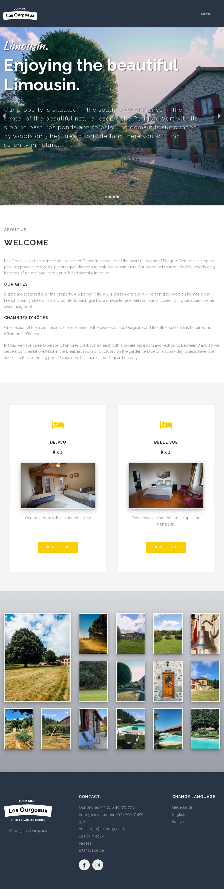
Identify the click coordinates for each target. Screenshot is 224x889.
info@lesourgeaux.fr (108, 829)
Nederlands (182, 807)
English (178, 814)
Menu (206, 14)
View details (58, 547)
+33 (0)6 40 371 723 (117, 807)
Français (179, 821)
